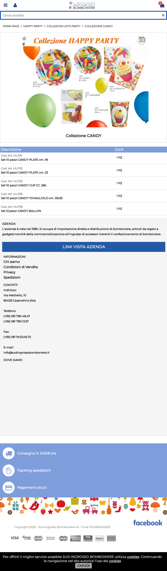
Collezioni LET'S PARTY (63, 26)
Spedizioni (11, 277)
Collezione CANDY (99, 26)
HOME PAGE (11, 26)
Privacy (9, 272)
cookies (133, 557)
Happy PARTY (33, 26)
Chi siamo (11, 262)
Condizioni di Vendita (20, 267)
